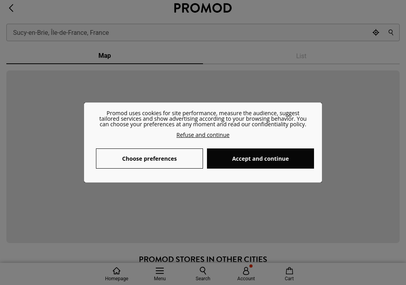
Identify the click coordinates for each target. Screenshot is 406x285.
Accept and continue (260, 158)
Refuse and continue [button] (203, 135)
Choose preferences (149, 158)
